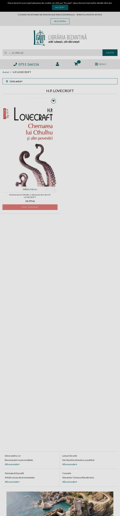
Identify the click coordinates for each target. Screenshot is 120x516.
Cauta (110, 52)
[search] (52, 52)
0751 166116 (26, 64)
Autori (5, 72)
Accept (60, 7)
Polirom (33, 189)
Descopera (60, 21)
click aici (107, 2)
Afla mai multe (12, 464)
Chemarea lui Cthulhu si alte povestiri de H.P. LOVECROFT (30, 196)
